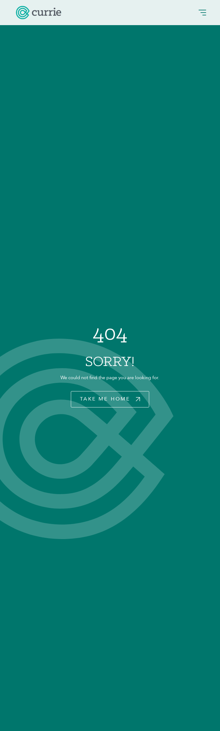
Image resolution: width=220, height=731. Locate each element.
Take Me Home (105, 399)
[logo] (38, 12)
